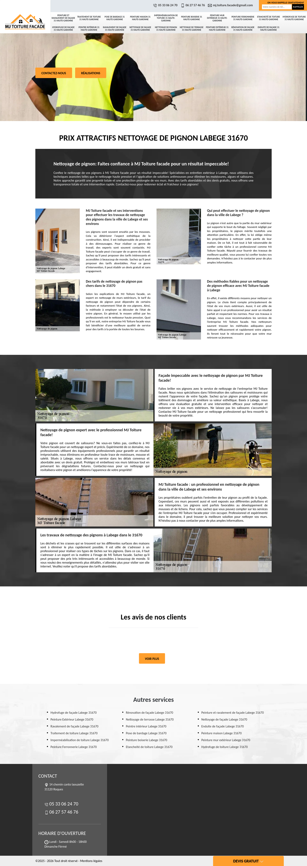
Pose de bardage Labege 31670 (146, 733)
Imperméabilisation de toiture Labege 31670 (79, 740)
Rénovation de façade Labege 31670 (149, 713)
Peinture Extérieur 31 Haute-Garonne (217, 28)
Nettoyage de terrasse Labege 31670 (149, 719)
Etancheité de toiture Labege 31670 (149, 747)
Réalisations (90, 73)
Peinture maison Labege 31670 (221, 733)
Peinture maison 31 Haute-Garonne (140, 18)
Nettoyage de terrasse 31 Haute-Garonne (191, 28)
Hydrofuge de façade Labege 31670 (73, 713)
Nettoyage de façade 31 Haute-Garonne (140, 28)
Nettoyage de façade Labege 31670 (224, 719)
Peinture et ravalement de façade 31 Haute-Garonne (63, 18)
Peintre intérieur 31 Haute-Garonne (89, 28)
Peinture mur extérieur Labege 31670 (225, 740)
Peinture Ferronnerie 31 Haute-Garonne (242, 18)
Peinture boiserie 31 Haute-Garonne (191, 18)
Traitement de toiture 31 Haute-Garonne (89, 18)
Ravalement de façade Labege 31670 (74, 726)
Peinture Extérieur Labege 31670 (71, 719)
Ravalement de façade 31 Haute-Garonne (114, 28)
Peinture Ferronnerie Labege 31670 (73, 747)
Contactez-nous (53, 73)
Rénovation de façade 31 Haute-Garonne (242, 28)
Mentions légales (91, 861)
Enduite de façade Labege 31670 (222, 726)
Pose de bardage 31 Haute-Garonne (115, 18)
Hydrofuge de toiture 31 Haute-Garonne (294, 18)
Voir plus (152, 659)
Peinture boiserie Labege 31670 (146, 740)
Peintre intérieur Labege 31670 (146, 726)
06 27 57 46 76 (193, 5)
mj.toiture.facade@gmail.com (231, 5)
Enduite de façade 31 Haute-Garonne (268, 28)
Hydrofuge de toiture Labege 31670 (224, 747)
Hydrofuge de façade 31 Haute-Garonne (63, 28)
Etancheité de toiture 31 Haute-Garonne (268, 18)
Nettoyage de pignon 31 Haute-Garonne (166, 28)
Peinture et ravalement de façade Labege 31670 (232, 713)
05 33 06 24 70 (166, 5)
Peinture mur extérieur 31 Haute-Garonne (217, 18)
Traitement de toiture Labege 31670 (74, 733)
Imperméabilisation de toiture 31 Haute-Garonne (166, 18)
